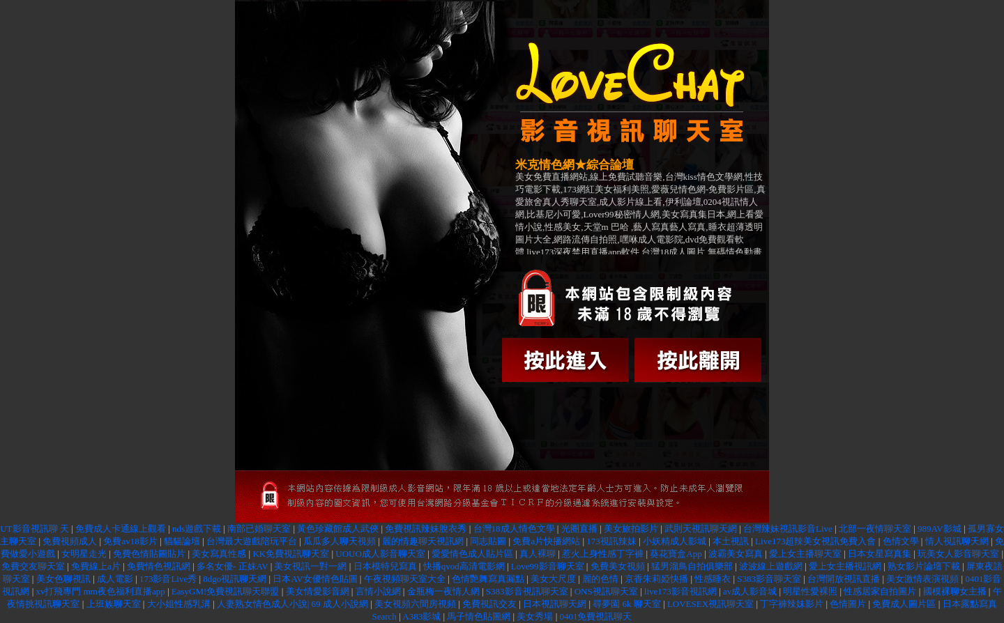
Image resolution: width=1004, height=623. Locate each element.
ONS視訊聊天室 (606, 591)
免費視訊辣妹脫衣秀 (425, 528)
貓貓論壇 (182, 541)
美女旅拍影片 (631, 528)
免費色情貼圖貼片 (149, 553)
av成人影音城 (750, 591)
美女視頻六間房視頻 (415, 604)
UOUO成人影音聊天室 (380, 553)
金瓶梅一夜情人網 (443, 591)
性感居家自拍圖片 (880, 591)
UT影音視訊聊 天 (34, 528)
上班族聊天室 (113, 604)
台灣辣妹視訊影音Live (787, 528)
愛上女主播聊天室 (805, 553)
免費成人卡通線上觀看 (120, 528)
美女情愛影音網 (317, 591)
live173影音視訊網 (680, 591)
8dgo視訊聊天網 (234, 579)
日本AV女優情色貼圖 (315, 579)
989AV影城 (939, 528)
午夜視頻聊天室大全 (405, 579)
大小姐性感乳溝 (179, 604)
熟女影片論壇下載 (924, 566)
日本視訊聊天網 (555, 604)
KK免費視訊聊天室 (290, 553)
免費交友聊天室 (33, 566)
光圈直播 (579, 528)
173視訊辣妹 (611, 541)
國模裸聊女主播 (955, 591)
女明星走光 (84, 553)
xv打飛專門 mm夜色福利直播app (100, 591)
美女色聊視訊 (63, 579)
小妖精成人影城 (674, 541)
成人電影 (115, 579)
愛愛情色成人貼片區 (472, 553)
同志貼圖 (488, 541)
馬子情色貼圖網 (478, 616)
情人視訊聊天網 (957, 541)
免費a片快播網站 (546, 541)
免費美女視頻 (618, 566)
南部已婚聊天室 (259, 528)
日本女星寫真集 (879, 553)
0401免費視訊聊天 (595, 616)
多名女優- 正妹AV (234, 566)
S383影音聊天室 (769, 579)
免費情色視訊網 (158, 566)
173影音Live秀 (168, 579)
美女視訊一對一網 (311, 566)
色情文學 (901, 541)
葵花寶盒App (675, 553)
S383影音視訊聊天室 (527, 591)
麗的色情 (600, 579)
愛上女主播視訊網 (845, 566)
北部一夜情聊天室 (875, 528)
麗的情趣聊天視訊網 (423, 541)
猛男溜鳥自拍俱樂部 (692, 566)
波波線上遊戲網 (771, 566)
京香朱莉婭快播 (656, 579)
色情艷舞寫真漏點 (488, 579)
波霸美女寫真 (735, 553)
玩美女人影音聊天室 (958, 553)
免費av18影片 (130, 541)
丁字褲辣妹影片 (791, 604)
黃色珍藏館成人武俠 (338, 528)
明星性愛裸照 (810, 591)
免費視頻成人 (70, 541)
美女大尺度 (553, 579)
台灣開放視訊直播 (843, 579)
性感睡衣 (712, 579)
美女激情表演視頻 (922, 579)
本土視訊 (731, 541)
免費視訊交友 (489, 604)
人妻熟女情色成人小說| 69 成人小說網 (292, 604)
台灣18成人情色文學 (514, 528)
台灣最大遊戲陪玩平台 (251, 541)
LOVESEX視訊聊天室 (710, 604)
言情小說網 (378, 591)
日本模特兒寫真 (385, 566)
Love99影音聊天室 (547, 566)
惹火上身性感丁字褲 (603, 553)
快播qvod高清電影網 (464, 566)
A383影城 (421, 616)
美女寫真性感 (219, 553)
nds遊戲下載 (196, 528)
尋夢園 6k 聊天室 (627, 604)
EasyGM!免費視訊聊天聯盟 (226, 591)
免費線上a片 (96, 566)
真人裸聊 (537, 553)
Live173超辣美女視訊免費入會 (815, 541)
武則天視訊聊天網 (700, 528)
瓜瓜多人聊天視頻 (339, 541)
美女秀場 (535, 616)
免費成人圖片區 (904, 604)
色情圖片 (848, 604)
